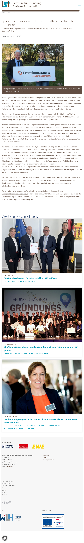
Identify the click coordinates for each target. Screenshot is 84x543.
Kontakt (4, 492)
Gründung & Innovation (8, 485)
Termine (4, 490)
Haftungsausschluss (48, 460)
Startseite (4, 495)
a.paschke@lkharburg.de (23, 200)
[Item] (42, 252)
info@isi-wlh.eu (10, 466)
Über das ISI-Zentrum (8, 481)
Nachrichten (5, 488)
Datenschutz (46, 457)
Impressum (46, 455)
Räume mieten (6, 483)
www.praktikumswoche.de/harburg (15, 194)
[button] (33, 65)
